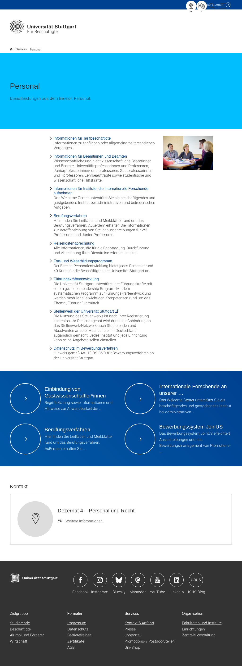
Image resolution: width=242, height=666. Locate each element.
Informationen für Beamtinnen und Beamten (90, 153)
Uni (210, 4)
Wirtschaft (18, 637)
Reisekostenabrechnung (74, 240)
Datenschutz (77, 625)
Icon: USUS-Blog (196, 577)
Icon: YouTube (157, 577)
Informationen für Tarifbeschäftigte (82, 135)
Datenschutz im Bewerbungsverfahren (86, 345)
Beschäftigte (20, 625)
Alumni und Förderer (27, 631)
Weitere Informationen (84, 517)
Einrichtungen (193, 625)
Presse (130, 625)
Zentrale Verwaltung (199, 631)
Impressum (76, 619)
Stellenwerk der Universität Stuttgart (84, 308)
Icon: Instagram (100, 577)
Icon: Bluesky (119, 577)
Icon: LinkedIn (176, 577)
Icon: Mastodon (138, 577)
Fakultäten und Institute (202, 619)
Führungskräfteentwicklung (76, 276)
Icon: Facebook (80, 577)
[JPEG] (188, 150)
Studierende (20, 619)
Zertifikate (75, 637)
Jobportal (133, 631)
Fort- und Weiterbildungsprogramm (83, 258)
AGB (71, 644)
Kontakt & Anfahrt (139, 619)
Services (18, 47)
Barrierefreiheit (79, 631)
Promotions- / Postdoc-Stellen (150, 637)
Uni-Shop (132, 644)
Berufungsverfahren (70, 213)
